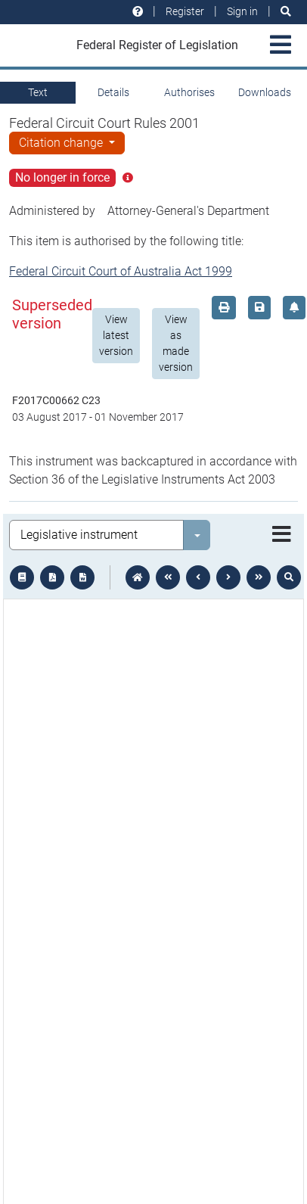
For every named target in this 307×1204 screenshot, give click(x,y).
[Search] (286, 11)
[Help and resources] (138, 11)
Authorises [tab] (189, 92)
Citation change (62, 142)
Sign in (242, 11)
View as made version (176, 343)
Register (185, 11)
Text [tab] (38, 92)
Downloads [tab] (264, 92)
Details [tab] (113, 92)
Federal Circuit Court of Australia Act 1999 (120, 271)
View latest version (116, 335)
